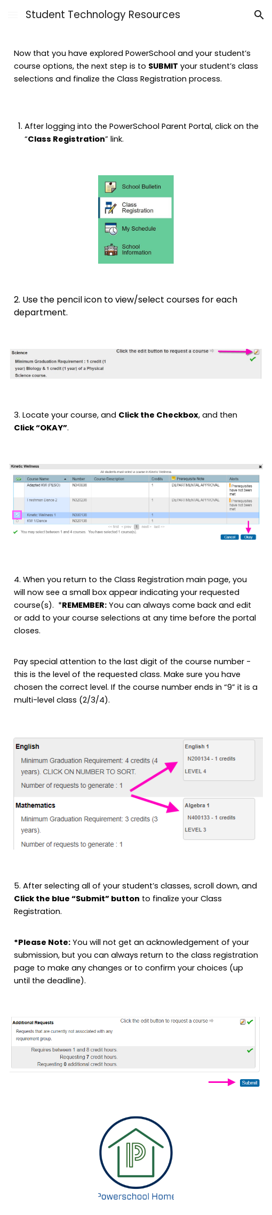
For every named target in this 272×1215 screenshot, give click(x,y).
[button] (13, 14)
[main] (136, 66)
